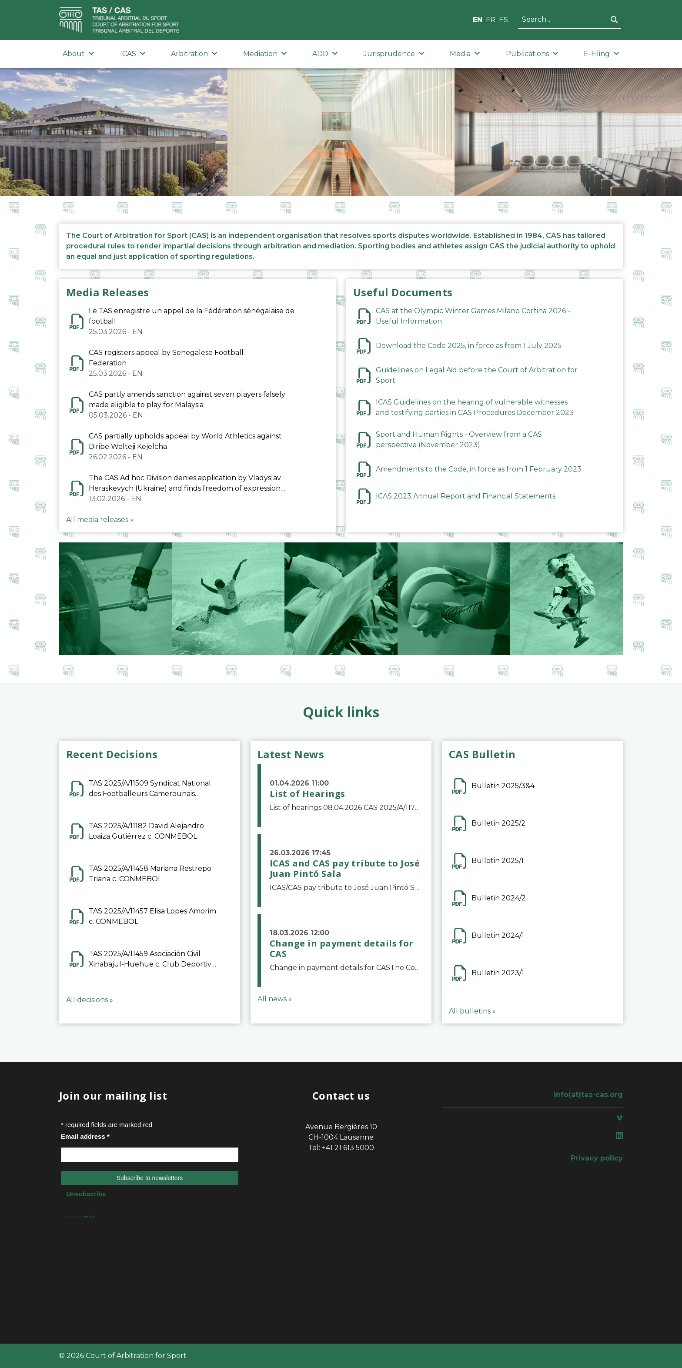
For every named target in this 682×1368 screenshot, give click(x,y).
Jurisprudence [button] (394, 54)
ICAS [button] (133, 54)
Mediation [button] (265, 54)
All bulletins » (472, 1011)
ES (503, 20)
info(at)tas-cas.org (588, 1094)
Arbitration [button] (194, 54)
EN (477, 20)
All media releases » (100, 519)
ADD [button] (325, 54)
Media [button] (465, 54)
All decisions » (89, 1000)
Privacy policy (597, 1158)
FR (490, 20)
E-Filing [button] (601, 54)
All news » (274, 999)
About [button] (78, 54)
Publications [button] (532, 54)
